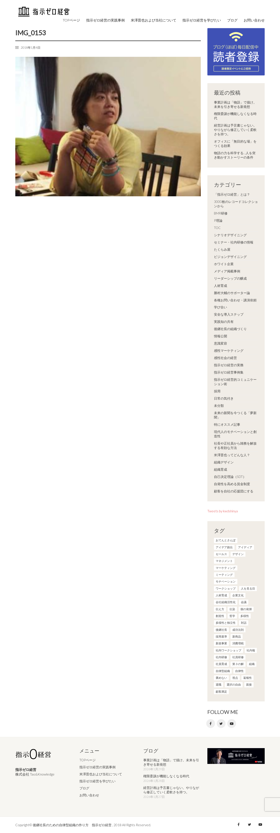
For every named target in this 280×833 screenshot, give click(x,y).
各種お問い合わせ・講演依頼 (235, 300)
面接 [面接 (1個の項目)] (249, 684)
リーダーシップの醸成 (230, 278)
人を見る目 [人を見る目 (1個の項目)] (248, 588)
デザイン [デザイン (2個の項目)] (238, 554)
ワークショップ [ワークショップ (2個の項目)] (226, 588)
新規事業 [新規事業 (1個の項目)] (221, 643)
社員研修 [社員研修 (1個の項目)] (238, 657)
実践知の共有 (224, 322)
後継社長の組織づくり (230, 329)
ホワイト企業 (224, 264)
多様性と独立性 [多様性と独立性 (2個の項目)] (226, 622)
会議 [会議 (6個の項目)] (244, 602)
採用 (217, 391)
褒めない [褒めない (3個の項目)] (221, 677)
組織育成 (220, 469)
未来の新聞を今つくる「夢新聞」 (235, 415)
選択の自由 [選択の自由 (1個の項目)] (234, 684)
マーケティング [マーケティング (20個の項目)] (226, 568)
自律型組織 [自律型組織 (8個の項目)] (223, 671)
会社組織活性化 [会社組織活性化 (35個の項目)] (226, 602)
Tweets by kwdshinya (222, 511)
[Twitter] (221, 723)
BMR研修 (221, 213)
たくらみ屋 (222, 249)
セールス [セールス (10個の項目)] (221, 554)
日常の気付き (224, 398)
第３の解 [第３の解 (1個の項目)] (238, 664)
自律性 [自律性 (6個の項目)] (239, 671)
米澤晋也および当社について (100, 774)
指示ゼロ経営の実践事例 (97, 767)
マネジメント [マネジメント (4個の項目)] (224, 561)
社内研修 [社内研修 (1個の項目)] (221, 657)
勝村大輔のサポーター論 (232, 293)
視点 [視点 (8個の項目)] (235, 677)
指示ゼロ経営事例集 (228, 372)
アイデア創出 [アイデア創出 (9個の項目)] (224, 547)
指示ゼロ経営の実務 (228, 365)
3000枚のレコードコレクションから (236, 204)
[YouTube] (231, 723)
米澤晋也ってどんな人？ (232, 455)
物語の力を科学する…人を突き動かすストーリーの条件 (235, 155)
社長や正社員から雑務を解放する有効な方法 (235, 445)
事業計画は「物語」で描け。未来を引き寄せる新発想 (235, 104)
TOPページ (87, 760)
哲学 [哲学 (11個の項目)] (232, 616)
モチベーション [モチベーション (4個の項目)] (226, 581)
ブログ (84, 788)
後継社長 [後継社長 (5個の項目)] (221, 629)
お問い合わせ (89, 795)
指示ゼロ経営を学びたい (97, 781)
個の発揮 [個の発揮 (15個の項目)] (246, 609)
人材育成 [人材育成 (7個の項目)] (221, 595)
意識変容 (220, 343)
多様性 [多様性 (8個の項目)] (244, 616)
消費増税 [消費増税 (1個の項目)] (238, 643)
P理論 (218, 220)
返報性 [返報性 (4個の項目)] (247, 677)
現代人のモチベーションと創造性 (235, 434)
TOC (217, 228)
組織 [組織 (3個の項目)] (252, 664)
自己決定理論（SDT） (230, 477)
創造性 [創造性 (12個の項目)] (220, 616)
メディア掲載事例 (227, 271)
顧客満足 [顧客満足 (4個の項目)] (221, 691)
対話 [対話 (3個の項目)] (244, 622)
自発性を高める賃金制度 (232, 484)
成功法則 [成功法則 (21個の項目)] (238, 629)
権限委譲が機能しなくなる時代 (235, 116)
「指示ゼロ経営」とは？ (232, 194)
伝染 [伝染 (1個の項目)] (232, 609)
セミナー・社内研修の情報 (233, 242)
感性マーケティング (228, 350)
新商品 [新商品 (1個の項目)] (236, 636)
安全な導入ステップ (228, 314)
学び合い (220, 307)
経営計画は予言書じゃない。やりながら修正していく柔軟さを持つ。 (235, 129)
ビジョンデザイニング (230, 257)
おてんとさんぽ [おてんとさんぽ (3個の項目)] (226, 540)
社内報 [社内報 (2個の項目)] (251, 650)
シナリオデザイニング (230, 235)
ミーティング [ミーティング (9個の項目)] (224, 574)
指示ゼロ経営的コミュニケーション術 (235, 381)
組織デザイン (224, 462)
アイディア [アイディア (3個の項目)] (245, 547)
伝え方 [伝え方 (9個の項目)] (220, 609)
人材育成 (220, 286)
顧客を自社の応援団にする (233, 491)
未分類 (219, 406)
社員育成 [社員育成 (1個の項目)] (221, 664)
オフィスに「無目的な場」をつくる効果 (235, 143)
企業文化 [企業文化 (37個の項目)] (238, 595)
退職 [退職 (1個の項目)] (218, 684)
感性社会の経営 (225, 358)
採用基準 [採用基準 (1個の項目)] (221, 636)
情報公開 (220, 336)
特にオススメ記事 (227, 424)
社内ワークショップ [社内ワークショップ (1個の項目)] (228, 650)
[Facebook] (210, 723)
